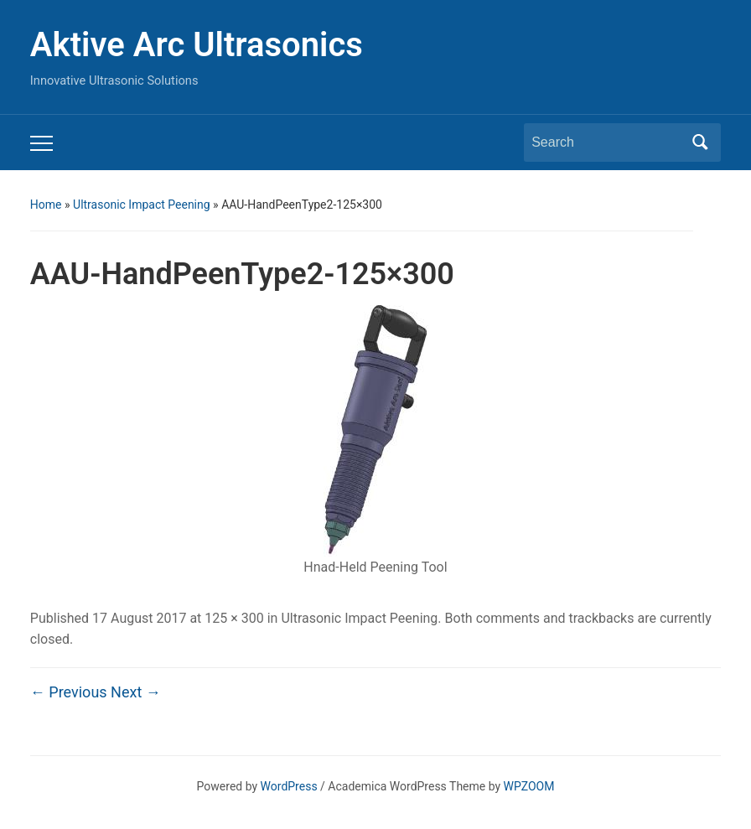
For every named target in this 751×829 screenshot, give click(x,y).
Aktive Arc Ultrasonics (196, 45)
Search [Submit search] (699, 142)
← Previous (68, 692)
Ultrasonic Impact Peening (141, 204)
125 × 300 (234, 618)
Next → (136, 692)
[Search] (607, 142)
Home (46, 204)
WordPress (289, 786)
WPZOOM (529, 786)
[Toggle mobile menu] (41, 143)
